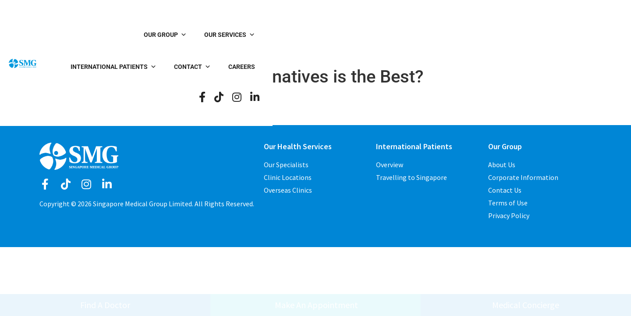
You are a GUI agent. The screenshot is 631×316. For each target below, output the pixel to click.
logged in (54, 119)
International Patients (376, 35)
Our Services (290, 35)
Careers (504, 35)
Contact (455, 35)
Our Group (226, 35)
